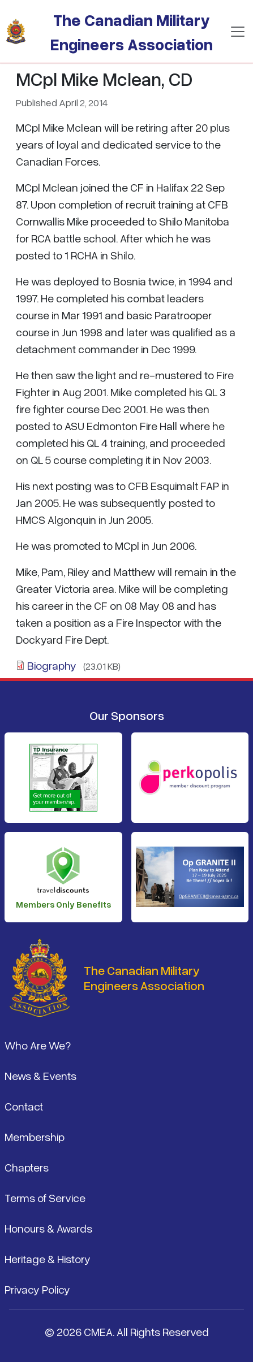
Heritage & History (48, 1258)
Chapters (27, 1167)
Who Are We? (38, 1045)
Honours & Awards (48, 1228)
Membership (35, 1136)
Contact (24, 1106)
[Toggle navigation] (237, 31)
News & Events (40, 1075)
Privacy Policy (37, 1289)
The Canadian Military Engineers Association (131, 32)
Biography (51, 665)
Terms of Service (45, 1197)
